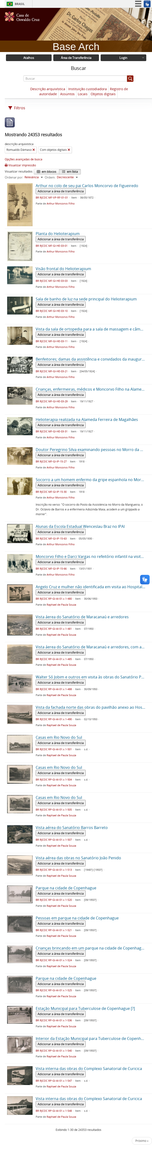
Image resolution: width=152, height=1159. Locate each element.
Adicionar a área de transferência (61, 191)
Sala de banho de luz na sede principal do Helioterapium (86, 299)
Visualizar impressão (20, 165)
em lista (72, 171)
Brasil (20, 4)
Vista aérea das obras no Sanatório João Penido (78, 857)
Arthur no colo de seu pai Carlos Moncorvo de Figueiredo (87, 185)
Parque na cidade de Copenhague (66, 888)
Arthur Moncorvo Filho (61, 203)
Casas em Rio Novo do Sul (59, 737)
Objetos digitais (103, 94)
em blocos (48, 171)
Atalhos (28, 58)
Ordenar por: (14, 177)
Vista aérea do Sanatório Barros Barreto (72, 827)
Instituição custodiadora (87, 89)
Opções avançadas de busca (23, 159)
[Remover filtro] (33, 149)
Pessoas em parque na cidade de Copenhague (77, 918)
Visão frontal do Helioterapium (63, 268)
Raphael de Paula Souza (61, 604)
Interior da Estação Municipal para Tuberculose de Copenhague (93, 1038)
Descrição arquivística (47, 89)
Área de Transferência (76, 58)
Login (123, 58)
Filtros (16, 107)
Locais (83, 94)
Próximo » (141, 1141)
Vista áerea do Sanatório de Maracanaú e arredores (82, 616)
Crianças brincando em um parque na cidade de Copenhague (91, 948)
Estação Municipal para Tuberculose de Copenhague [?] (85, 1008)
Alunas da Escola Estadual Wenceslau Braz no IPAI (80, 526)
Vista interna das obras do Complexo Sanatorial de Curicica (89, 1068)
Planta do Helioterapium (58, 233)
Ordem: (50, 177)
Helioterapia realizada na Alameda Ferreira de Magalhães (87, 419)
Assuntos (67, 94)
